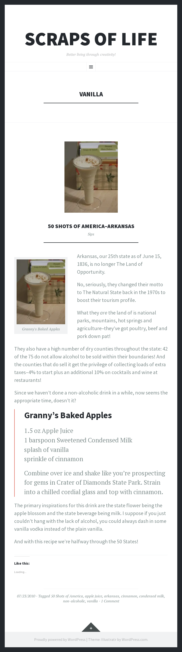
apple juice (93, 596)
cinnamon (129, 596)
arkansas (111, 596)
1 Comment (110, 601)
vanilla (92, 601)
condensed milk (151, 596)
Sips (91, 234)
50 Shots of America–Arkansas (91, 226)
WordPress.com (134, 639)
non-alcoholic (74, 601)
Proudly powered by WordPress (60, 639)
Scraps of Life (91, 38)
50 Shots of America (67, 596)
